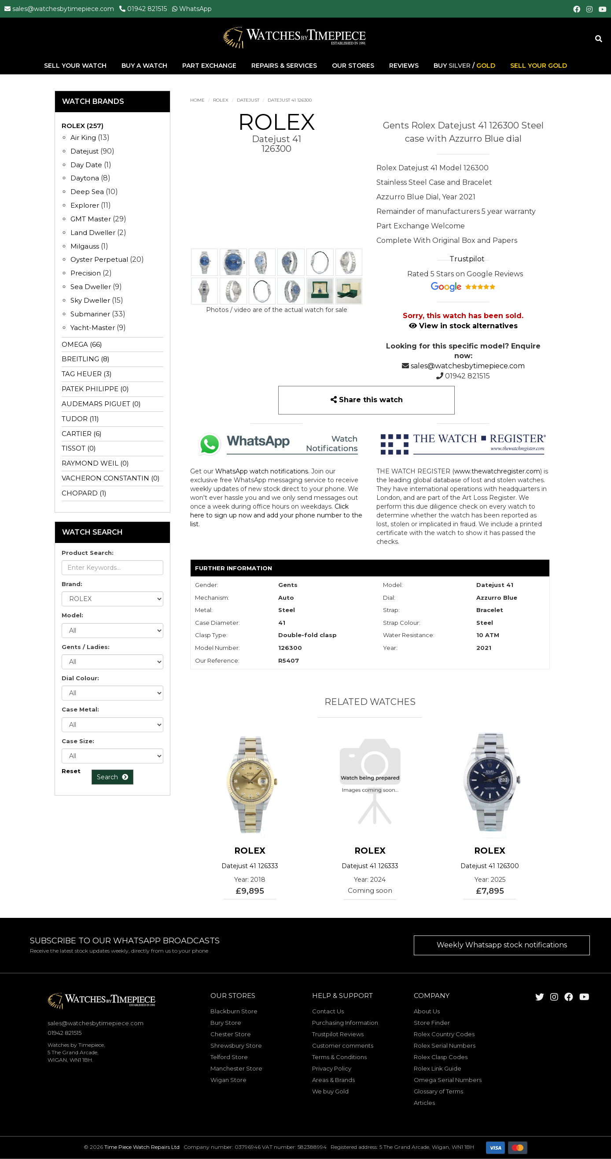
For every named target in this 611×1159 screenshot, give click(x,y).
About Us (427, 1011)
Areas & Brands (333, 1079)
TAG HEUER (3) (87, 374)
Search (112, 777)
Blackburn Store (234, 1011)
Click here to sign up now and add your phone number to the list (276, 515)
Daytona (84, 178)
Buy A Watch (145, 66)
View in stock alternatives (463, 326)
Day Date (86, 165)
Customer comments (342, 1045)
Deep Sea (87, 191)
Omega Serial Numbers (448, 1079)
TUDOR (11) (80, 418)
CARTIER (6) (82, 433)
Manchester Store (236, 1068)
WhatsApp (195, 9)
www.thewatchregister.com (497, 471)
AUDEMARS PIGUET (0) (101, 404)
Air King (83, 137)
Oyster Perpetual (99, 259)
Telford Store (229, 1056)
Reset (71, 770)
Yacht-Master (92, 327)
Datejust (248, 100)
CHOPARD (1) (84, 493)
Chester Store (230, 1034)
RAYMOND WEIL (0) (95, 463)
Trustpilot (467, 259)
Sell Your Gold (538, 66)
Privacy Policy (331, 1068)
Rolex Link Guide (437, 1068)
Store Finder (432, 1022)
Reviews (404, 66)
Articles (424, 1102)
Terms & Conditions (339, 1056)
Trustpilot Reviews (338, 1034)
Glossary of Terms (438, 1091)
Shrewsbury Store (236, 1045)
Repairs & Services (285, 66)
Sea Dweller (90, 286)
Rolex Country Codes (444, 1034)
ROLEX (220, 100)
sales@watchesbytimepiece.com (63, 9)
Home (197, 100)
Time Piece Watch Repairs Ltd (142, 1147)
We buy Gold (330, 1091)
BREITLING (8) (86, 359)
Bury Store (225, 1022)
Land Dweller (93, 232)
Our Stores (353, 66)
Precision (85, 273)
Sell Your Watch (76, 66)
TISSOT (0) (79, 448)
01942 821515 (147, 9)
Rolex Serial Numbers (444, 1045)
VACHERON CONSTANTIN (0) (111, 478)
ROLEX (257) (82, 125)
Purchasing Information (345, 1022)
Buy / (464, 66)
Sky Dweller (90, 300)
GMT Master (90, 219)
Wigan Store (228, 1079)
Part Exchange (210, 66)
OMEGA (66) (82, 344)
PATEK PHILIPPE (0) (95, 389)
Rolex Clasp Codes (440, 1056)
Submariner (90, 314)
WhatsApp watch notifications (261, 471)
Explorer (84, 205)
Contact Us (328, 1011)
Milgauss (84, 246)
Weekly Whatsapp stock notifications (502, 945)
